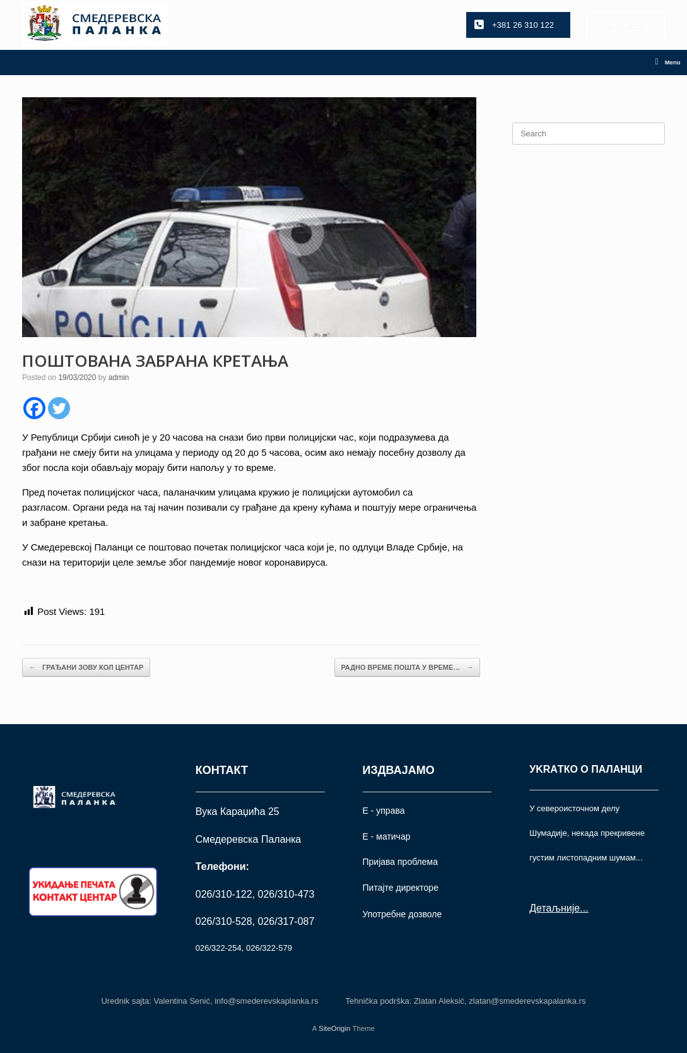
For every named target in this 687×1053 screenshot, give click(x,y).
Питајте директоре (400, 888)
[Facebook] (34, 408)
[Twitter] (59, 408)
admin (119, 377)
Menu (668, 62)
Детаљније (554, 908)
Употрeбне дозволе (402, 914)
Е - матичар (387, 836)
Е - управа (384, 811)
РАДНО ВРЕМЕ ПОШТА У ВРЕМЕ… (407, 667)
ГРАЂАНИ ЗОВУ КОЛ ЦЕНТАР (86, 667)
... (584, 908)
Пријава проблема (400, 862)
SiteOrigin (335, 1028)
